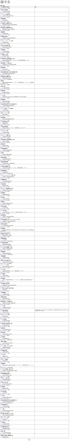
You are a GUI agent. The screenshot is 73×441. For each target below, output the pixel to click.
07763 (2, 276)
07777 (2, 335)
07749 (2, 222)
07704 (2, 21)
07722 (2, 102)
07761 (2, 272)
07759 (2, 263)
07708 (2, 39)
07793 (2, 403)
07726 (2, 120)
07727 (2, 124)
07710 (2, 48)
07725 (2, 115)
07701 (2, 8)
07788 (2, 385)
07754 (2, 241)
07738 (2, 173)
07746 (2, 209)
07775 (2, 326)
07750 (2, 226)
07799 (2, 429)
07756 (2, 250)
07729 (2, 133)
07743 (2, 195)
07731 (2, 142)
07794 (2, 407)
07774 (2, 322)
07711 (2, 52)
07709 (2, 43)
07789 (2, 389)
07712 (2, 57)
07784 (2, 367)
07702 (2, 12)
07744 (2, 200)
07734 (2, 155)
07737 (2, 169)
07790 (2, 394)
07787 (2, 380)
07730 (2, 138)
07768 (2, 295)
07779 (2, 344)
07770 (2, 304)
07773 (2, 317)
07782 (2, 357)
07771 (2, 308)
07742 (2, 191)
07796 (2, 416)
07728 (2, 129)
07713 (2, 61)
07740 (2, 182)
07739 (2, 178)
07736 (2, 164)
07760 (2, 267)
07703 (2, 17)
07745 (2, 204)
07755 (2, 245)
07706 (2, 30)
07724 (2, 111)
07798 (2, 425)
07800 (2, 434)
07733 (2, 151)
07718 (2, 84)
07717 (2, 79)
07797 (2, 420)
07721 (2, 98)
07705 (2, 26)
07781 (2, 353)
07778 (2, 339)
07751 (2, 232)
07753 (2, 236)
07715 (2, 70)
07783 (2, 362)
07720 (2, 93)
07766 (2, 286)
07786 (2, 376)
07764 (2, 282)
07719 (2, 89)
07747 (2, 213)
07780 (2, 348)
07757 (2, 254)
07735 (2, 160)
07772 (2, 313)
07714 (2, 66)
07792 (2, 398)
